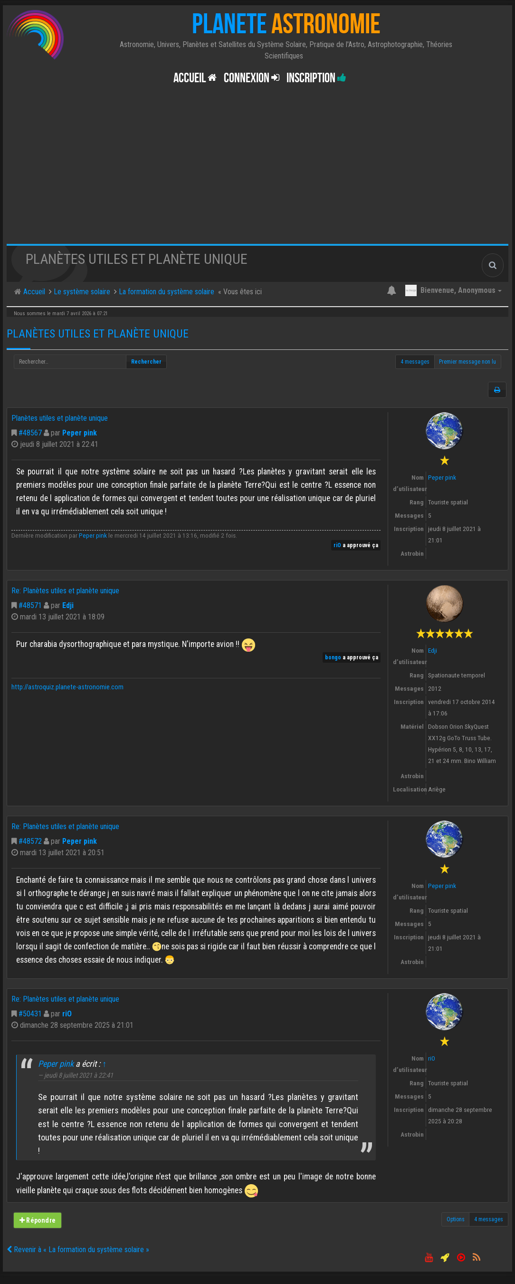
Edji (68, 605)
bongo (333, 657)
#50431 (30, 1013)
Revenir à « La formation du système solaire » (78, 1249)
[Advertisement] (257, 172)
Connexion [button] (251, 78)
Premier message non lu (467, 361)
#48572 (30, 841)
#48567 (30, 432)
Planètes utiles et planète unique (98, 333)
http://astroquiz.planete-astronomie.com (67, 687)
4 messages (415, 361)
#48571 (30, 605)
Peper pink (79, 432)
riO (337, 545)
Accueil (195, 78)
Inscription (316, 78)
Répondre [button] (37, 1220)
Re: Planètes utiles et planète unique (65, 590)
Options (456, 1219)
